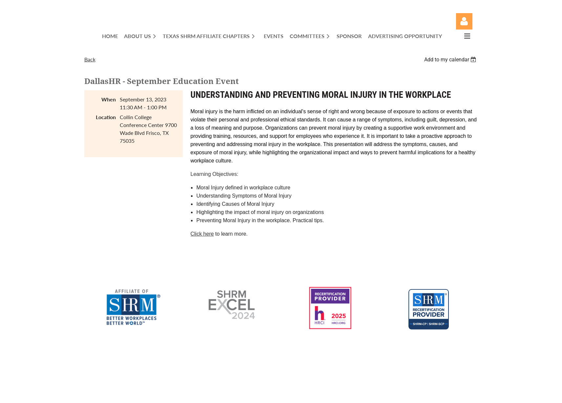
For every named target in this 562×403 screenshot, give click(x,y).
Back (89, 59)
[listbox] (451, 59)
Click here (202, 234)
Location (106, 117)
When (108, 99)
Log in (464, 21)
